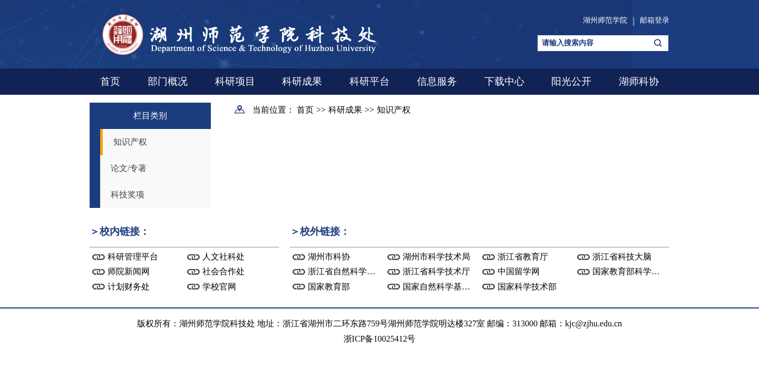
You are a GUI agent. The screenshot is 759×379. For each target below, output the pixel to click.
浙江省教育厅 (523, 256)
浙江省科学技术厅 (436, 271)
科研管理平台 (133, 256)
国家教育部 (329, 286)
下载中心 (504, 81)
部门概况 (168, 81)
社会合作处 (223, 271)
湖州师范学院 (605, 20)
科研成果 (302, 81)
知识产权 (130, 141)
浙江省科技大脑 (621, 256)
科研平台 (369, 81)
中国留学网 (519, 271)
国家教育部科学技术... (633, 271)
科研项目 (235, 81)
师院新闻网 (129, 271)
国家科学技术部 (527, 286)
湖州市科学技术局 (436, 256)
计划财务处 (129, 286)
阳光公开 (571, 81)
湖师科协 (639, 81)
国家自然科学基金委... (444, 286)
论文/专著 (129, 168)
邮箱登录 (654, 20)
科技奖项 (127, 194)
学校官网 (219, 286)
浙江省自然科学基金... (349, 271)
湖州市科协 (329, 256)
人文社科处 (223, 256)
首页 (110, 81)
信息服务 (437, 81)
